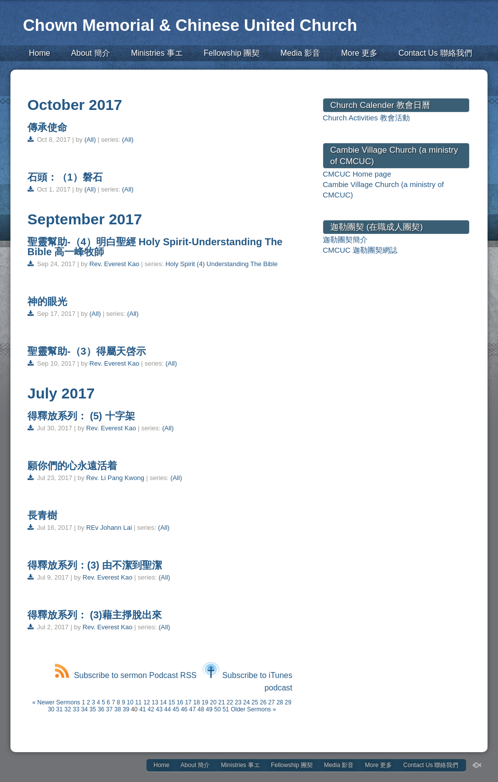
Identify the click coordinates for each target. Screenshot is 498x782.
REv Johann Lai (109, 527)
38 (118, 709)
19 (205, 702)
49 (209, 709)
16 (180, 702)
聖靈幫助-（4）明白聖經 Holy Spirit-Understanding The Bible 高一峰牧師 (154, 246)
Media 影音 (300, 53)
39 (126, 709)
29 (288, 702)
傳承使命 (47, 127)
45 (175, 709)
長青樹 (42, 515)
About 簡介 (90, 53)
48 (201, 709)
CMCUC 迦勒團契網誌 (360, 250)
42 (150, 709)
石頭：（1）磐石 (65, 177)
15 (171, 702)
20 (213, 702)
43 (159, 709)
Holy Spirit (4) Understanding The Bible (221, 264)
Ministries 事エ (157, 53)
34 (84, 709)
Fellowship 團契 (231, 53)
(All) (90, 139)
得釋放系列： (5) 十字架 (81, 415)
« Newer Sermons (56, 702)
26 (263, 702)
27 (271, 702)
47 (192, 709)
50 (217, 709)
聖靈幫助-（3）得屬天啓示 (86, 351)
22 (230, 702)
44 (167, 709)
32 (67, 709)
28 (279, 702)
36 (101, 709)
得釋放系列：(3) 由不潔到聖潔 (94, 565)
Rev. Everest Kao (114, 264)
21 (221, 702)
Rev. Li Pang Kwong (115, 478)
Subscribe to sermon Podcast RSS (125, 675)
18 (196, 702)
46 (184, 709)
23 (238, 702)
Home (39, 53)
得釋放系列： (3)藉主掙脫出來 (94, 614)
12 (146, 702)
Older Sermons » (253, 709)
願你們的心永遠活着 (73, 465)
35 (92, 709)
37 (109, 709)
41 (142, 709)
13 (155, 702)
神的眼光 (47, 301)
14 (163, 702)
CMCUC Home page (357, 174)
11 (138, 702)
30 (51, 709)
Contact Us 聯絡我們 (435, 53)
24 (246, 702)
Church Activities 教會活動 (366, 117)
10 (129, 702)
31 (59, 709)
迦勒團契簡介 (345, 239)
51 (226, 709)
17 (188, 702)
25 (254, 702)
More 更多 (359, 53)
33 (76, 709)
